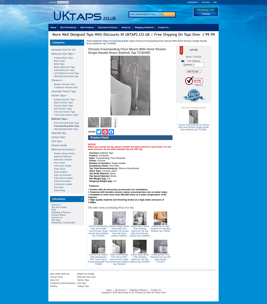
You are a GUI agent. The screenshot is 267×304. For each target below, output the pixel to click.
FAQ (53, 210)
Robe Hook (58, 169)
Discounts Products (107, 27)
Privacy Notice (58, 215)
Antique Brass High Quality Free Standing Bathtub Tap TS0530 (160, 228)
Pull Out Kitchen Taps (63, 111)
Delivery (53, 286)
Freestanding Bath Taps (121, 41)
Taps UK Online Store (156, 292)
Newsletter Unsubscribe (63, 222)
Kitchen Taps (83, 280)
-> (60, 119)
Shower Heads (59, 145)
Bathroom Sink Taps (86, 277)
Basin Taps (58, 61)
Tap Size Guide (59, 207)
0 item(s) (206, 14)
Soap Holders (59, 172)
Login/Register (192, 2)
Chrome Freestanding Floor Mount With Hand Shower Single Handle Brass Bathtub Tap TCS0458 (98, 231)
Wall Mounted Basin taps (65, 76)
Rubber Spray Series (63, 153)
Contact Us (163, 27)
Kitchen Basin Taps (62, 105)
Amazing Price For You (63, 49)
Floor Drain (58, 162)
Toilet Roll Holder (61, 181)
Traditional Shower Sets (64, 87)
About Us (126, 27)
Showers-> (57, 80)
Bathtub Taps (101, 41)
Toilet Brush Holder (62, 178)
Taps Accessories (61, 175)
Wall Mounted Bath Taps (64, 129)
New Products (87, 27)
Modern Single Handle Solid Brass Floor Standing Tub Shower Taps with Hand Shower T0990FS (119, 231)
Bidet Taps (57, 64)
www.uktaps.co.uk (125, 292)
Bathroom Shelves (61, 159)
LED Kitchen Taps (61, 108)
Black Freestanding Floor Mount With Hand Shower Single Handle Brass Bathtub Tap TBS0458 (119, 259)
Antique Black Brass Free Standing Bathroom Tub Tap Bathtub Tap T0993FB (140, 258)
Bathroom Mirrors (61, 156)
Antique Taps (58, 137)
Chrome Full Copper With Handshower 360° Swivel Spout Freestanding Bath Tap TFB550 (98, 259)
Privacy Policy (56, 277)
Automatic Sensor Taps (63, 91)
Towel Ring (58, 190)
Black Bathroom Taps (63, 67)
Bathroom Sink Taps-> (63, 53)
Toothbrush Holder (61, 184)
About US (54, 280)
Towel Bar (57, 187)
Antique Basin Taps (62, 58)
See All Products (68, 27)
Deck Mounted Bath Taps (65, 123)
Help (215, 2)
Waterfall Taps (58, 133)
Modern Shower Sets (63, 84)
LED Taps (56, 141)
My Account (120, 290)
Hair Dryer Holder (61, 165)
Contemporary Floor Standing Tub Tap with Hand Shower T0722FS (161, 258)
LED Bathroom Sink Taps (65, 73)
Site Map (55, 220)
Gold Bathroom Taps (62, 70)
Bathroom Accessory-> (63, 149)
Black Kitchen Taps (62, 102)
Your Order (206, 2)
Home (53, 27)
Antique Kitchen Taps (63, 99)
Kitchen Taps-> (59, 95)
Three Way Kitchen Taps (64, 115)
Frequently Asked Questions (63, 283)
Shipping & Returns (144, 27)
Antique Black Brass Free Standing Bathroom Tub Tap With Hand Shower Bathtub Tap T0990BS (140, 231)
